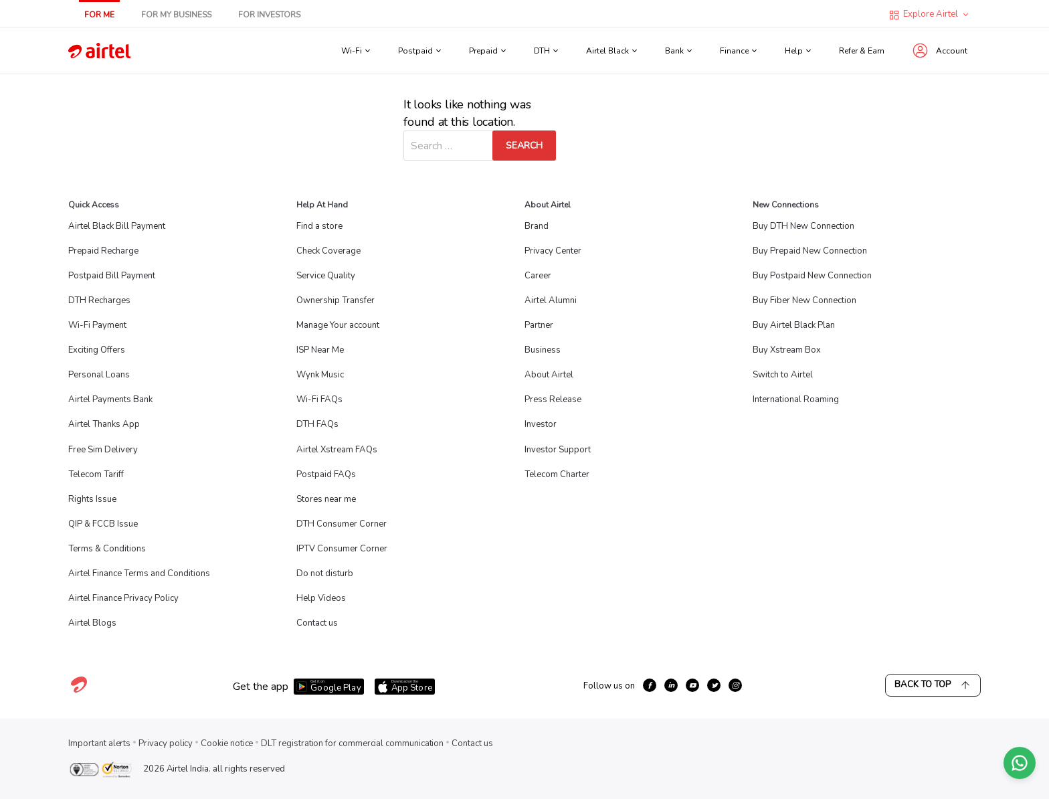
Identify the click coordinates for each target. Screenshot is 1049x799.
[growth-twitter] (714, 685)
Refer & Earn (861, 51)
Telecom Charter (556, 474)
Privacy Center (552, 251)
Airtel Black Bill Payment (116, 226)
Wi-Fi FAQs (319, 399)
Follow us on (609, 686)
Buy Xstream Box (787, 350)
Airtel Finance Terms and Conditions (139, 573)
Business (542, 350)
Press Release (552, 399)
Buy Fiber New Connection (804, 300)
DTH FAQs (317, 424)
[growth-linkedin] (671, 685)
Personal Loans (99, 375)
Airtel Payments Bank (110, 399)
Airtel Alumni (550, 300)
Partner (538, 325)
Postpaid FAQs (326, 474)
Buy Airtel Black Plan (794, 325)
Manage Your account (337, 325)
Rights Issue (92, 499)
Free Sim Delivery (103, 450)
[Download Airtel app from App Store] (405, 687)
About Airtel (548, 375)
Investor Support (557, 450)
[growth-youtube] (692, 685)
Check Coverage (328, 251)
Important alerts (99, 743)
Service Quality (325, 276)
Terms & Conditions (107, 549)
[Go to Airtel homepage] (99, 50)
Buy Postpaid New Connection (812, 276)
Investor (540, 424)
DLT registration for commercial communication (352, 743)
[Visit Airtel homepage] (79, 692)
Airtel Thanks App (104, 424)
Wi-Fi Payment (97, 325)
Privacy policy (165, 743)
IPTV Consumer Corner (341, 549)
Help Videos (321, 598)
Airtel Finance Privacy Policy (123, 598)
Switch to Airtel (783, 375)
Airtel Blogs (92, 623)
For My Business (176, 14)
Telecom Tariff (96, 474)
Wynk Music (320, 375)
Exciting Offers (96, 350)
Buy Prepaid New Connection (810, 251)
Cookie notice (227, 743)
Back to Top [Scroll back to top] (932, 685)
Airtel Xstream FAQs (336, 450)
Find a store (319, 226)
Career (537, 276)
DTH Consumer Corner (341, 524)
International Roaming (796, 399)
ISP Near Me (320, 350)
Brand (536, 226)
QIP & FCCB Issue (103, 524)
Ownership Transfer (335, 300)
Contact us (317, 623)
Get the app (260, 686)
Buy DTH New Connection (803, 226)
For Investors (269, 14)
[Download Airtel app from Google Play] (328, 687)
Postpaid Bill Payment (111, 276)
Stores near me (326, 499)
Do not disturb (324, 573)
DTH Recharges (99, 300)
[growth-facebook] (649, 685)
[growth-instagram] (735, 685)
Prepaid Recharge (103, 251)
